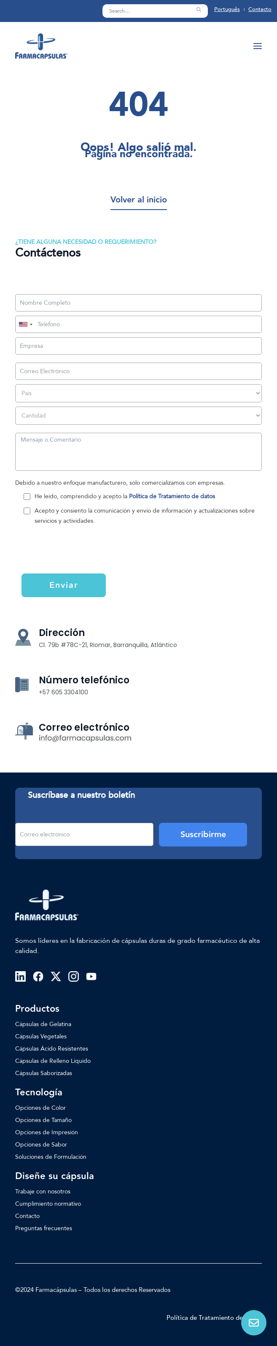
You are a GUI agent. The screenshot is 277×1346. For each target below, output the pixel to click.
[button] (198, 9)
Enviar (63, 585)
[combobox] (25, 324)
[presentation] (73, 554)
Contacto (260, 9)
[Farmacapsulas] (41, 46)
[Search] (155, 11)
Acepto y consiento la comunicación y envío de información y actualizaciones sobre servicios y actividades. (145, 516)
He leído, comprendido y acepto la (125, 496)
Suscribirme (203, 834)
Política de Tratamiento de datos (172, 496)
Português (227, 9)
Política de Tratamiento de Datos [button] (214, 1317)
